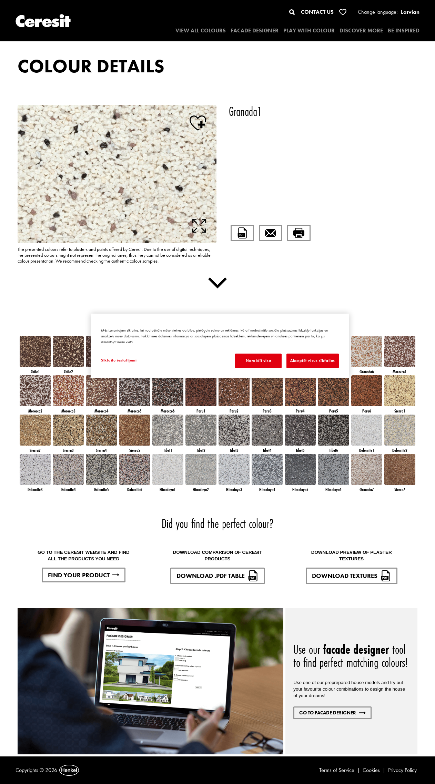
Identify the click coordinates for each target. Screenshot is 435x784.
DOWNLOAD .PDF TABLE (217, 575)
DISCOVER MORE (361, 30)
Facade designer (255, 30)
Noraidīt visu (258, 360)
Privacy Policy (402, 770)
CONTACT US (317, 12)
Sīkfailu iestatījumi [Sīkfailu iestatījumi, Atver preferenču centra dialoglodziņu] (118, 360)
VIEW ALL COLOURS (200, 30)
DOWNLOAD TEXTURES (351, 575)
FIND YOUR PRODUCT (83, 575)
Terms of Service (336, 770)
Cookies (371, 770)
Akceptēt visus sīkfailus (312, 360)
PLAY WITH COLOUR (309, 30)
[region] (220, 346)
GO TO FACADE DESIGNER (332, 713)
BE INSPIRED (403, 30)
